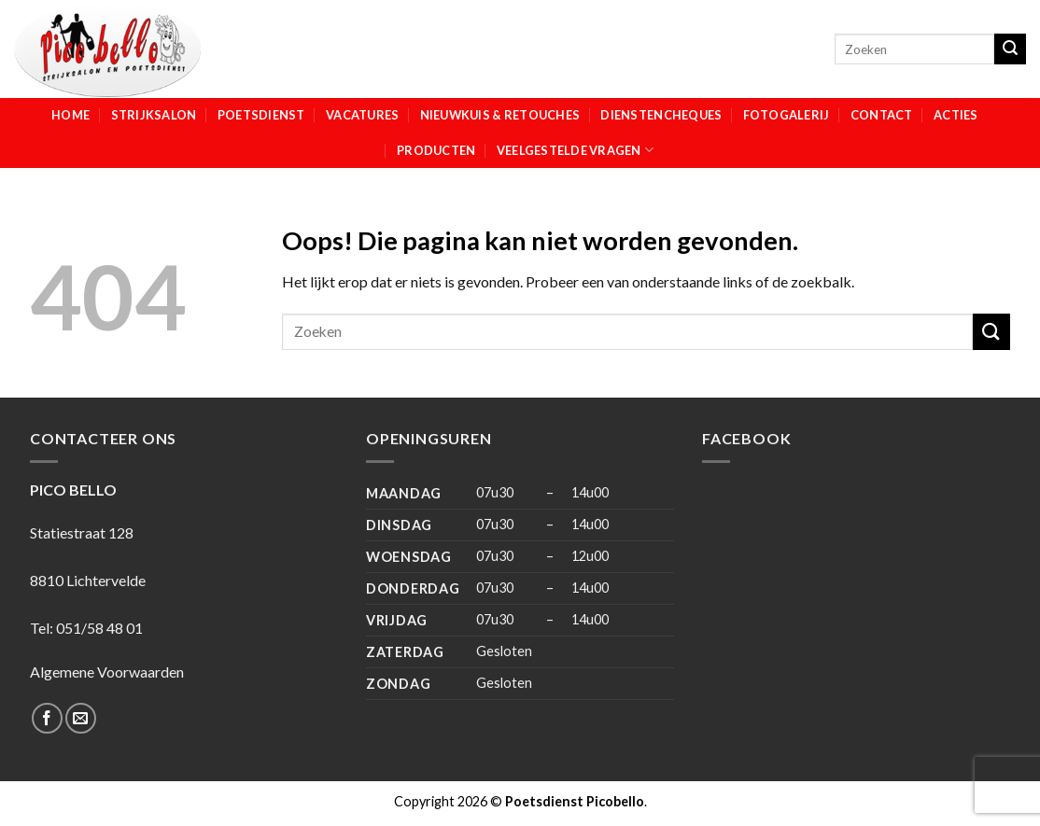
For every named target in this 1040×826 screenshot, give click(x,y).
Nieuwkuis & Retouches (500, 114)
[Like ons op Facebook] (47, 718)
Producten (436, 150)
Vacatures (362, 114)
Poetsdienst (261, 114)
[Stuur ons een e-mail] (80, 718)
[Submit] (1010, 49)
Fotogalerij (786, 114)
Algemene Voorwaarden (107, 671)
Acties (956, 114)
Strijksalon (154, 114)
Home (70, 114)
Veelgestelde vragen (575, 150)
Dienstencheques (661, 114)
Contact (881, 114)
